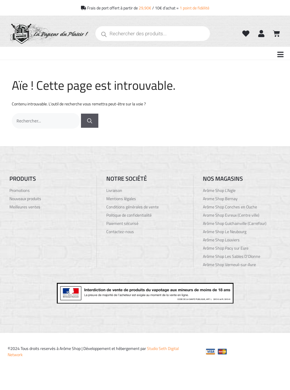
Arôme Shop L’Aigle (219, 190)
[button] (280, 54)
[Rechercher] (89, 121)
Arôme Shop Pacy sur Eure (225, 248)
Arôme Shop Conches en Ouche (230, 207)
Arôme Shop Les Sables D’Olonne (231, 256)
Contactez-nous (120, 232)
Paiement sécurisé (122, 223)
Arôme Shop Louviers (221, 240)
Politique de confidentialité (129, 215)
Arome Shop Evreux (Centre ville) (231, 215)
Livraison (114, 190)
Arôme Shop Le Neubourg (224, 232)
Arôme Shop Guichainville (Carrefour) (234, 223)
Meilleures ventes (24, 207)
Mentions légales (121, 199)
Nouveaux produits (25, 199)
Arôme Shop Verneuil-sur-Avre (229, 265)
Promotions (19, 190)
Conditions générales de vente (132, 207)
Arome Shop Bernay (220, 199)
